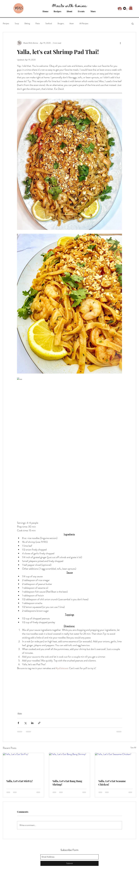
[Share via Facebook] (18, 723)
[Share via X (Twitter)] (25, 723)
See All (133, 747)
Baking (27, 23)
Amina (81, 5)
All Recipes (83, 23)
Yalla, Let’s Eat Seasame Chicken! (112, 782)
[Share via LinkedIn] (32, 723)
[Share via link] (39, 723)
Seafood (48, 23)
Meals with (63, 5)
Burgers (61, 23)
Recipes (6, 23)
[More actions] (120, 43)
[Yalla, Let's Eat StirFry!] (23, 764)
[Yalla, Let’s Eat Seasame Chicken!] (115, 764)
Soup (17, 23)
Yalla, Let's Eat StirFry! (19, 781)
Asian (72, 23)
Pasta (37, 23)
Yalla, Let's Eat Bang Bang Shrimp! (67, 782)
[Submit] (69, 863)
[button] (132, 23)
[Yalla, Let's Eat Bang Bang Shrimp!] (69, 764)
